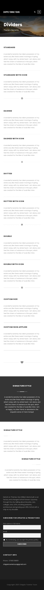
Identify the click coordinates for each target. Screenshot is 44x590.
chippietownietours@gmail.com (14, 564)
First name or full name (11, 524)
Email (5, 532)
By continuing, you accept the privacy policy (21, 540)
